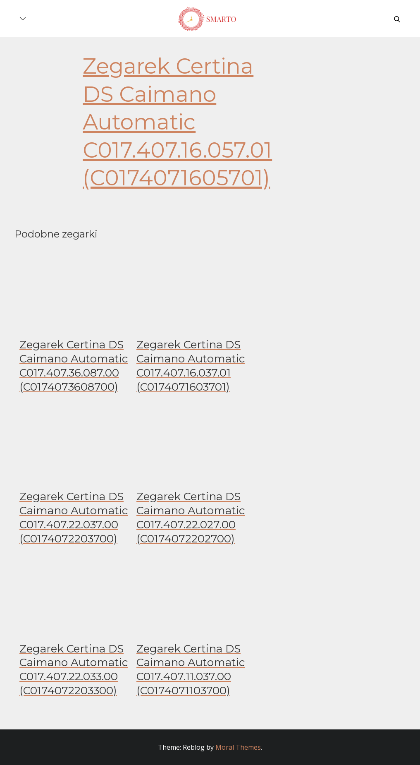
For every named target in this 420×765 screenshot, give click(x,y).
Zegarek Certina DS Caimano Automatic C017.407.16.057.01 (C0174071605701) (177, 122)
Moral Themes (238, 747)
